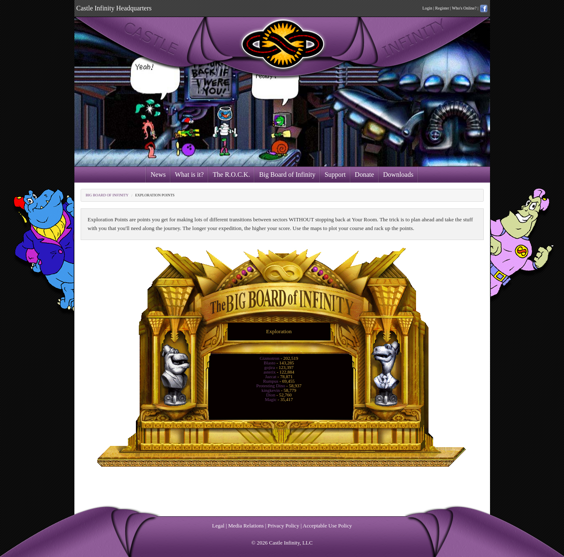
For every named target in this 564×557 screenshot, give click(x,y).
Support (335, 174)
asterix (270, 371)
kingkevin (270, 390)
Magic (270, 399)
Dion (270, 394)
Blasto (269, 362)
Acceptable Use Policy (327, 525)
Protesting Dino (270, 385)
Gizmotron (270, 358)
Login (427, 8)
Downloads (398, 174)
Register (442, 8)
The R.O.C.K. (231, 174)
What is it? (189, 174)
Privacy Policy (283, 525)
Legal (218, 525)
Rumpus (270, 381)
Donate (364, 174)
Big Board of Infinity (287, 174)
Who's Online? (464, 8)
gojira (269, 367)
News (157, 174)
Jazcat (270, 376)
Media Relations (246, 525)
